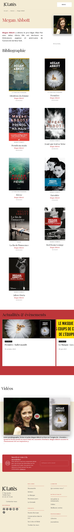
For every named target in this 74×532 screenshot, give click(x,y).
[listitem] (4, 509)
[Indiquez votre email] (52, 463)
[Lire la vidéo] (37, 416)
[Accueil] (10, 4)
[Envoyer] (66, 463)
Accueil (6, 11)
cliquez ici (22, 469)
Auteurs (12, 11)
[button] (28, 335)
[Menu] (64, 4)
